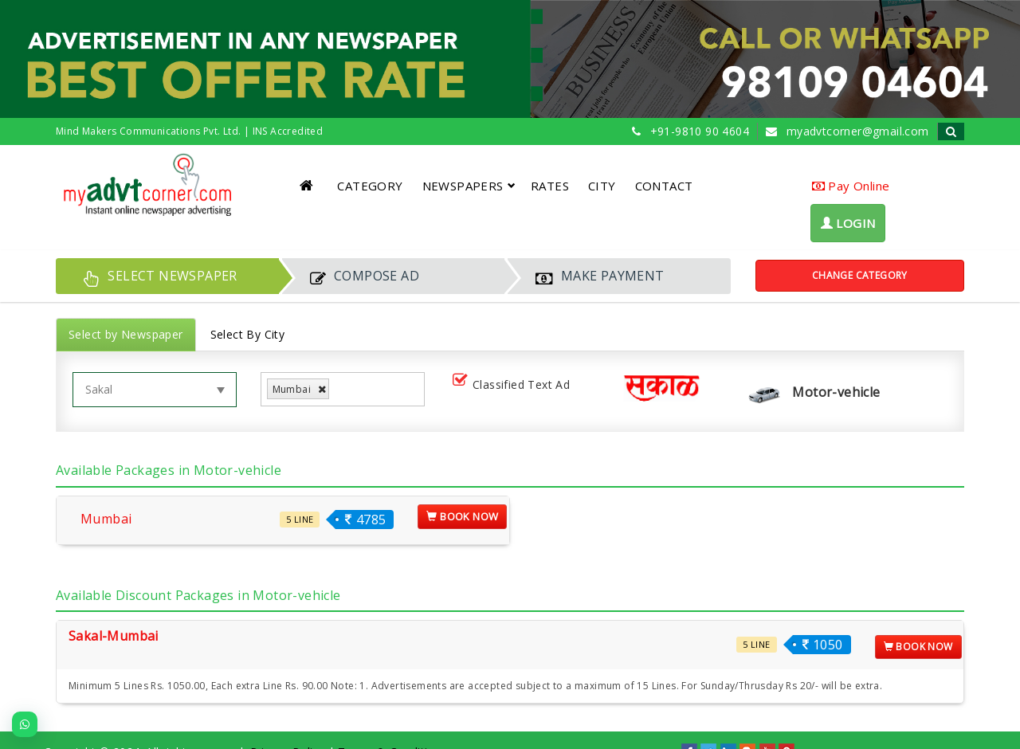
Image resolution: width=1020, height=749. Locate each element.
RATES (550, 186)
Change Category (860, 275)
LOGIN (848, 223)
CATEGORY (369, 186)
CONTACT (664, 186)
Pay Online (851, 186)
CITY (602, 186)
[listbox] (339, 389)
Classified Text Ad (514, 385)
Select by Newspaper (126, 334)
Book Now (462, 516)
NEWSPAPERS (469, 186)
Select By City (247, 334)
